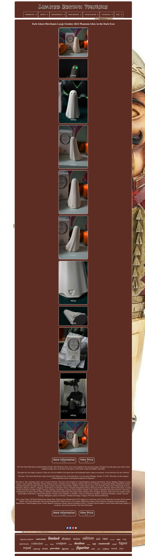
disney (66, 538)
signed (88, 544)
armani (112, 539)
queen (46, 544)
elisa (121, 548)
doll (98, 539)
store (98, 549)
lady (94, 544)
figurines (65, 549)
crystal (114, 544)
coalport (61, 543)
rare (105, 538)
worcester (41, 539)
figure (123, 543)
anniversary (24, 544)
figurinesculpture (27, 539)
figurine (82, 548)
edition (88, 538)
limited (53, 538)
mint (118, 539)
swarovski (104, 543)
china (70, 544)
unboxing (36, 549)
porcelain (55, 548)
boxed (114, 548)
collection (37, 543)
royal (27, 548)
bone (93, 549)
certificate (105, 549)
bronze (45, 549)
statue (76, 538)
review (52, 544)
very (124, 539)
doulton (79, 543)
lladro (72, 549)
